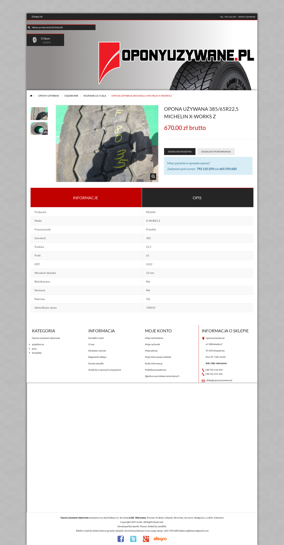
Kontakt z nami (96, 337)
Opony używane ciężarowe (46, 337)
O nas (91, 344)
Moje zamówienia (154, 337)
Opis (197, 197)
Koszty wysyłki (96, 363)
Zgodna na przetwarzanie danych (162, 376)
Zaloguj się (37, 16)
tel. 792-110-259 (228, 17)
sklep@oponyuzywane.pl (219, 380)
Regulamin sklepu (97, 356)
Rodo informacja (153, 363)
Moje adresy (151, 350)
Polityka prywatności (155, 369)
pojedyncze (38, 344)
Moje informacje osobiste (158, 356)
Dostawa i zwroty (97, 350)
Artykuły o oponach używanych (104, 369)
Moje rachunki (152, 344)
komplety (37, 352)
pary (34, 348)
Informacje (85, 197)
